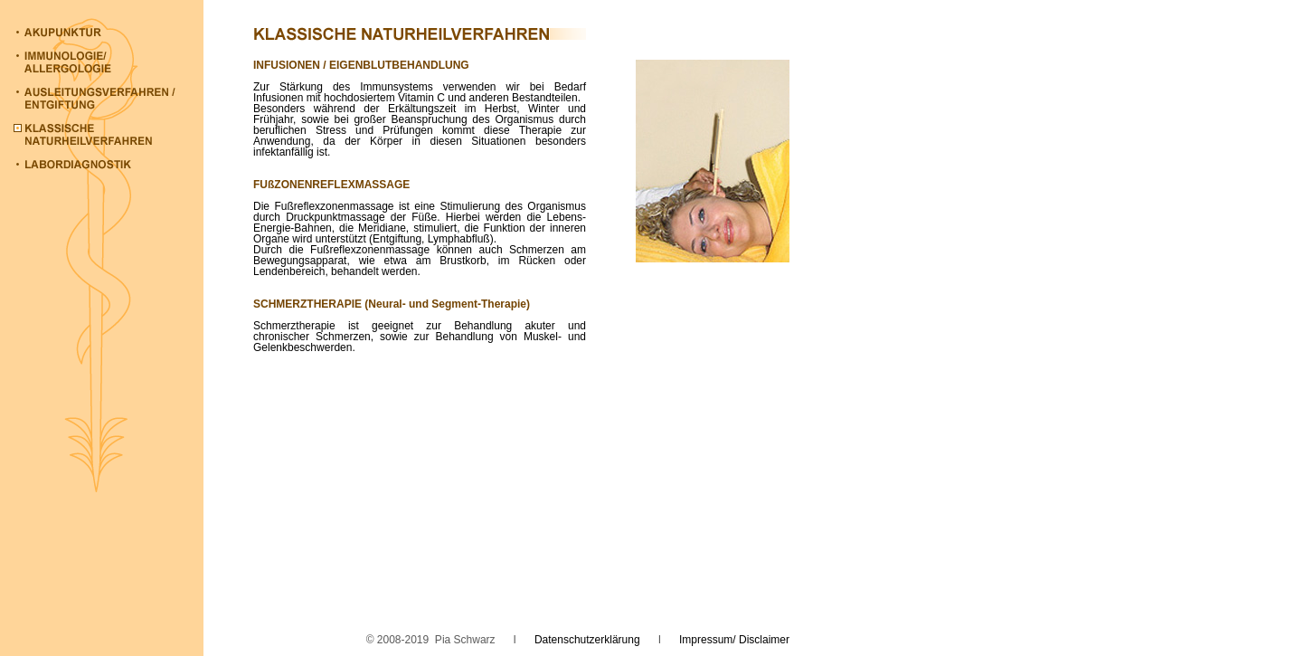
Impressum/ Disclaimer (734, 639)
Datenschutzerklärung (587, 639)
